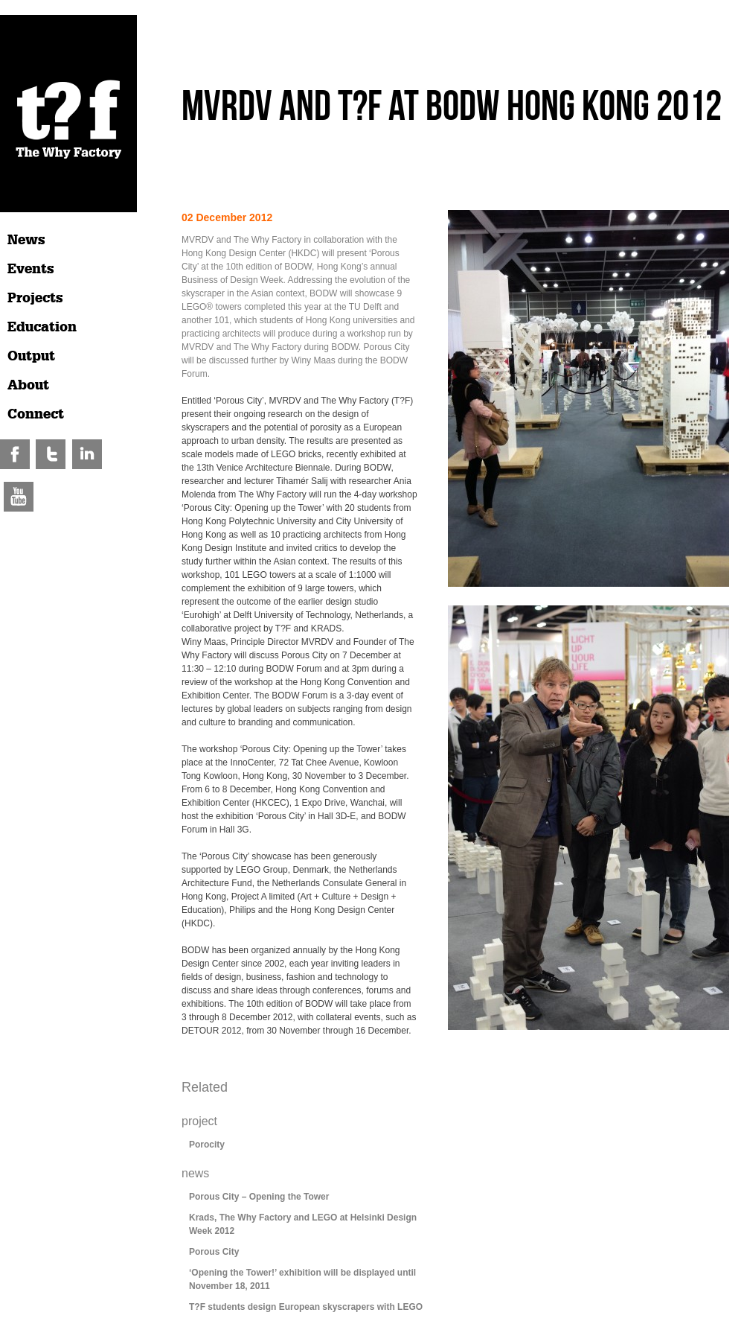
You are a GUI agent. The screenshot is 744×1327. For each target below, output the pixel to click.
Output (31, 356)
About (28, 385)
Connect (35, 414)
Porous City (214, 1252)
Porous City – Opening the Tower (259, 1196)
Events (30, 269)
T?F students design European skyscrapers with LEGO (306, 1307)
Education (42, 327)
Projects (35, 298)
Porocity (207, 1144)
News (26, 240)
